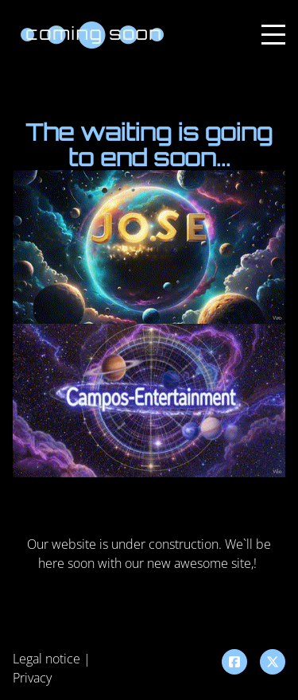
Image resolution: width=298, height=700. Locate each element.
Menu (273, 26)
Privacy (32, 677)
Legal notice (46, 658)
